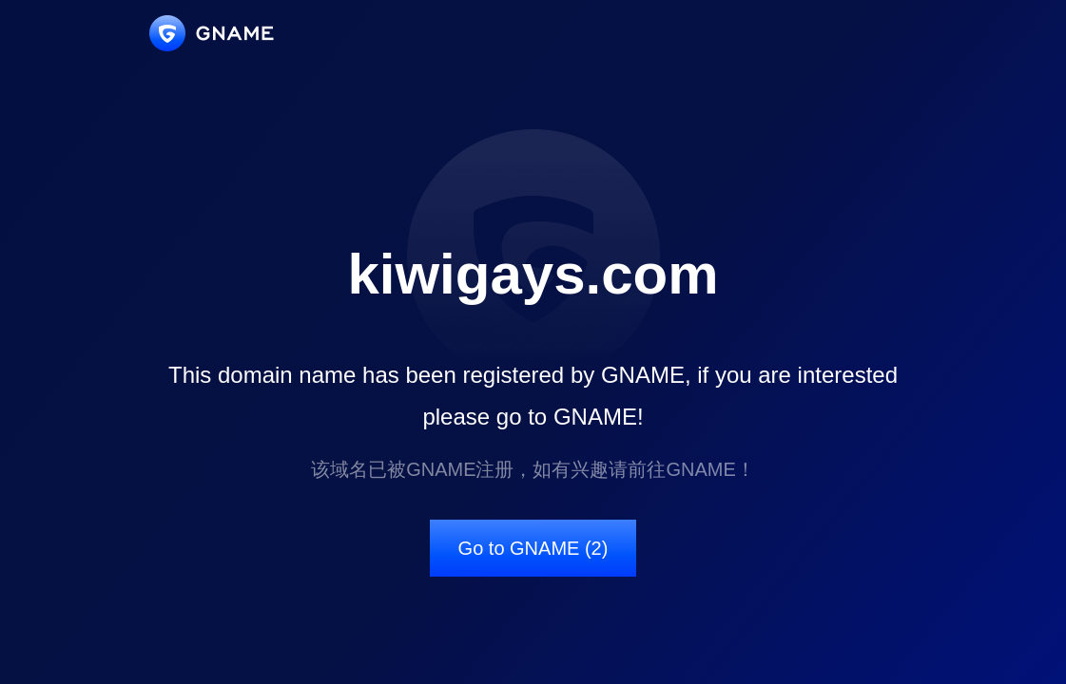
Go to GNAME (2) (533, 548)
